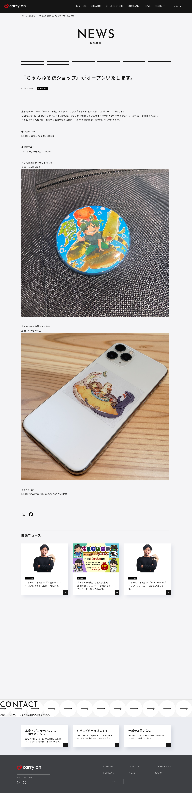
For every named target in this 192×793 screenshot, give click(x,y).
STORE (58, 73)
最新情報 (32, 16)
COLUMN (58, 65)
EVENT (134, 65)
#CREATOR (42, 100)
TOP (23, 16)
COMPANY (133, 6)
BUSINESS (81, 6)
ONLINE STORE (114, 6)
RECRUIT (160, 6)
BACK (96, 624)
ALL (33, 65)
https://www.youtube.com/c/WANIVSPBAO (44, 505)
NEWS (147, 6)
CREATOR (96, 6)
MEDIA (159, 65)
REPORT (33, 73)
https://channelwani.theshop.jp (38, 146)
